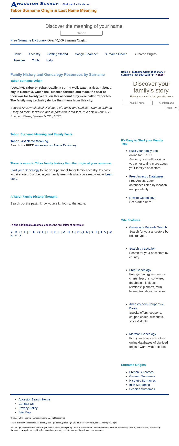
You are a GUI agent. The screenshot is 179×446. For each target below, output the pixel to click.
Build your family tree (143, 150)
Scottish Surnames (142, 389)
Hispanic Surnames (142, 380)
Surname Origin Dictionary (147, 72)
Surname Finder (116, 54)
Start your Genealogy (24, 170)
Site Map (25, 412)
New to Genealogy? (142, 197)
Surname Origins (145, 54)
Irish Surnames (139, 384)
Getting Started (57, 54)
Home (17, 54)
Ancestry (34, 54)
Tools (36, 60)
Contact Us (26, 403)
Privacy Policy (28, 408)
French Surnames (141, 372)
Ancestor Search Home (34, 399)
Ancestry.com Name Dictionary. (56, 145)
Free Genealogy (140, 270)
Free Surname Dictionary (28, 40)
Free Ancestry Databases (146, 176)
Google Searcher (86, 54)
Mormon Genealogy (142, 334)
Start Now (141, 26)
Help (49, 60)
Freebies (19, 60)
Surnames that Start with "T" (137, 74)
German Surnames (142, 376)
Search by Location (142, 248)
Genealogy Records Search (148, 227)
